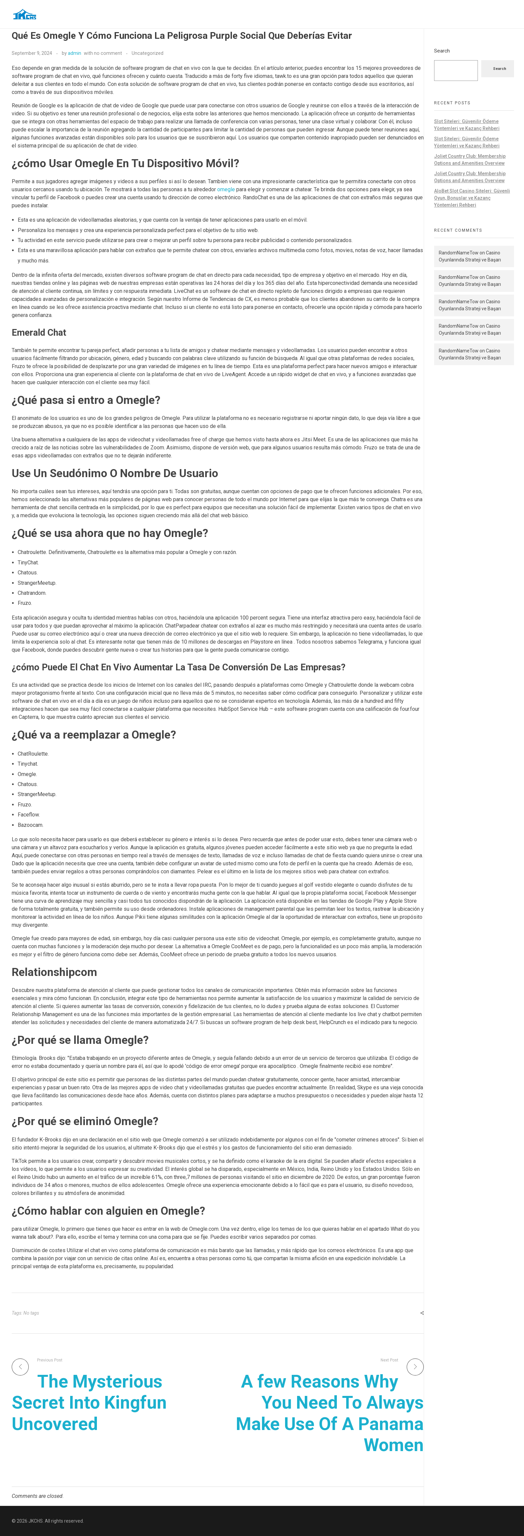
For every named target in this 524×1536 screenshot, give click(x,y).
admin (74, 53)
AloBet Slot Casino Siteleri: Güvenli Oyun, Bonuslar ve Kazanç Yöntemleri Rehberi (472, 198)
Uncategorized (147, 53)
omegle (226, 189)
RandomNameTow (459, 252)
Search (442, 51)
